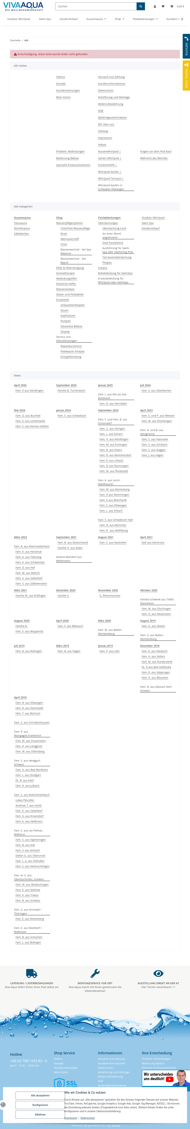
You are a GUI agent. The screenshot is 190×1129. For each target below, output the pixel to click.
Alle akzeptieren (40, 1095)
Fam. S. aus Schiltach (154, 444)
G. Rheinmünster (110, 595)
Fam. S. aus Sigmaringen (31, 839)
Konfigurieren (40, 1105)
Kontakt (61, 83)
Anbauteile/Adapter (73, 305)
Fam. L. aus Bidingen (28, 942)
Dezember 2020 (65, 590)
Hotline (60, 77)
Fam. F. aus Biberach (70, 626)
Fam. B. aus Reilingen (29, 651)
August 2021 (105, 537)
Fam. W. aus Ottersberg (30, 751)
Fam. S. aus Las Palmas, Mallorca (28, 832)
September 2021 (66, 537)
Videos (102, 144)
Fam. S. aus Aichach (28, 850)
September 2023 (108, 410)
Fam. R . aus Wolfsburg (114, 530)
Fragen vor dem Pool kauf (155, 151)
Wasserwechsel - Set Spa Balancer (76, 251)
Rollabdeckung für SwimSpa (115, 273)
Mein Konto (63, 97)
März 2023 (20, 537)
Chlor (64, 244)
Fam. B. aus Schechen (29, 937)
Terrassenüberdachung (117, 257)
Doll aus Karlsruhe (153, 542)
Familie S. (63, 595)
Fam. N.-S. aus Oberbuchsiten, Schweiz (29, 877)
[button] (155, 6)
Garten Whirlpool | (109, 158)
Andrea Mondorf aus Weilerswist (69, 558)
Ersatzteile (62, 299)
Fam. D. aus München (113, 525)
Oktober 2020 (148, 590)
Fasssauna (20, 223)
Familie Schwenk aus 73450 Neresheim (157, 601)
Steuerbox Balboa (71, 326)
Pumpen (66, 321)
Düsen (64, 310)
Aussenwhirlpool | (109, 151)
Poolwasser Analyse (73, 351)
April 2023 (146, 410)
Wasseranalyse (65, 289)
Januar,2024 (63, 410)
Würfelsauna (22, 228)
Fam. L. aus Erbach (111, 510)
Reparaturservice (71, 346)
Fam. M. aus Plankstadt (114, 471)
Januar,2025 (105, 385)
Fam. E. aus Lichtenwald (30, 421)
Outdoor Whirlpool (153, 217)
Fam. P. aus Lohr (110, 651)
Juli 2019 (19, 645)
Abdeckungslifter (66, 278)
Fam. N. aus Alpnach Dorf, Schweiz (156, 688)
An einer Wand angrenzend (112, 235)
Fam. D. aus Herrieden (113, 403)
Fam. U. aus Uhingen (112, 428)
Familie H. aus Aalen (70, 547)
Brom (64, 233)
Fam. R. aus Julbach (28, 785)
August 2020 (21, 620)
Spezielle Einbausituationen (73, 165)
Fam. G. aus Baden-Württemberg (152, 637)
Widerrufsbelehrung (110, 104)
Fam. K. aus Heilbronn (29, 821)
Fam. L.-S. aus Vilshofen (30, 861)
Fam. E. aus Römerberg (30, 918)
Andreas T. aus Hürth (29, 805)
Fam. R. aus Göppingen (156, 672)
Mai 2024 (19, 410)
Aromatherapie (65, 273)
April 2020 (62, 620)
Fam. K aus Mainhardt (113, 500)
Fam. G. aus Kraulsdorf (30, 816)
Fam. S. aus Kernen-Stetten (32, 426)
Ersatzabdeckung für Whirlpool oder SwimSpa (113, 280)
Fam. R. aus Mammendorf (115, 455)
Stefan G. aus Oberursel (30, 855)
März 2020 (104, 620)
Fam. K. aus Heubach (154, 651)
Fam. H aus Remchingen (114, 494)
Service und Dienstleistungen (66, 338)
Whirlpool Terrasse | (111, 178)
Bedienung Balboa (67, 158)
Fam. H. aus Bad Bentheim (32, 769)
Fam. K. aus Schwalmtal (30, 562)
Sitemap (103, 131)
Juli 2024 (145, 385)
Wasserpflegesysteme (69, 223)
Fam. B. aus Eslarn (111, 450)
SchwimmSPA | (107, 165)
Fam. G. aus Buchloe (28, 415)
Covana (102, 268)
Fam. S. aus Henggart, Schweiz (27, 762)
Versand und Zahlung (111, 77)
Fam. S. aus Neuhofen (113, 542)
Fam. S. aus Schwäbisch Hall (115, 519)
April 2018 (20, 697)
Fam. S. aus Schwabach (72, 415)
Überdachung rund (114, 228)
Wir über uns (106, 124)
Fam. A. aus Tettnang (28, 557)
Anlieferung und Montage (114, 97)
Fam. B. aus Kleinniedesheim (32, 546)
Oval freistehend (113, 242)
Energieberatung (71, 356)
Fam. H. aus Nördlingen (114, 439)
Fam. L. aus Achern (111, 434)
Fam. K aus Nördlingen (30, 390)
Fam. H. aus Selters (153, 656)
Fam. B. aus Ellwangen (29, 702)
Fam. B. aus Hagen (69, 651)
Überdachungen (108, 223)
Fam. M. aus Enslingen (113, 444)
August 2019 (148, 620)
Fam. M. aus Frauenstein (31, 740)
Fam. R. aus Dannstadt (29, 708)
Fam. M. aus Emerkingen (157, 421)
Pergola (107, 262)
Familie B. (21, 626)
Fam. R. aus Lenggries (29, 746)
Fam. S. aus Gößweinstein (31, 583)
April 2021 (146, 537)
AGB (100, 110)
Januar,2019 (105, 645)
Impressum (70, 1118)
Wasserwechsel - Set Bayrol (73, 260)
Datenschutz (88, 1118)
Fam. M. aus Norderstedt (157, 661)
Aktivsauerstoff (70, 239)
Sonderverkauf (151, 228)
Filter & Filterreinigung (70, 268)
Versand (115, 1125)
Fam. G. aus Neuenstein (156, 614)
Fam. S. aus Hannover (155, 439)
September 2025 (66, 385)
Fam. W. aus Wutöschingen (32, 884)
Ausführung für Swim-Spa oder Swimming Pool (118, 250)
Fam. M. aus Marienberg (115, 489)
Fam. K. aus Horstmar (29, 551)
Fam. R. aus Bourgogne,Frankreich (27, 733)
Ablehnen (40, 1114)
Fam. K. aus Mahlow (28, 890)
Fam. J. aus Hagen (152, 455)
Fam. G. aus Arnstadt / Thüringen (27, 911)
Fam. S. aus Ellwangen (113, 505)
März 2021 (20, 590)
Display (65, 331)
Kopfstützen (68, 315)
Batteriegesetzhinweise (112, 117)
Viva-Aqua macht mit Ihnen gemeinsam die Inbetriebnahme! (95, 987)
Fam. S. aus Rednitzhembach (32, 794)
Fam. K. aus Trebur (27, 895)
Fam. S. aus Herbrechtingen (33, 866)
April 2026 (20, 385)
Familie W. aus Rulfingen (31, 595)
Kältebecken (21, 233)
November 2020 (108, 590)
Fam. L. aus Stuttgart (28, 775)
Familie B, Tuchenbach (71, 390)
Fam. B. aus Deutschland (73, 542)
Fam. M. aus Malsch (28, 573)
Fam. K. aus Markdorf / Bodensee (28, 929)
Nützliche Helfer (66, 283)
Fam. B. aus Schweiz (28, 900)
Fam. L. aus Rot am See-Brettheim (112, 396)
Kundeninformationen (111, 83)
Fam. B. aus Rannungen (114, 465)
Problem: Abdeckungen (70, 151)
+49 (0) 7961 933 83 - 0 (28, 1060)
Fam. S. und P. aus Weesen (158, 415)
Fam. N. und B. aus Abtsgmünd (151, 432)
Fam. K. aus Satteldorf (29, 578)
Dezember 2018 (149, 645)
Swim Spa (148, 223)
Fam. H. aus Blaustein (155, 677)
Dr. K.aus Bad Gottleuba (156, 667)
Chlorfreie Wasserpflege (75, 228)
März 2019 (62, 645)
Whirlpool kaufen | (109, 171)
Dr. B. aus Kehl (25, 780)
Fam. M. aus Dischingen (156, 608)
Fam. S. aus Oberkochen (156, 390)
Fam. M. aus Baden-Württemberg (110, 631)
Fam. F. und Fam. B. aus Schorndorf (112, 421)
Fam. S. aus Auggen (154, 450)
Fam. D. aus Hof (25, 567)
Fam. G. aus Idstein (153, 626)
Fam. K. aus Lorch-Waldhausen (109, 482)
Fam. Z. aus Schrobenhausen (32, 722)
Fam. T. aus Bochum (28, 713)
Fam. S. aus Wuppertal (29, 631)
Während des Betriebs (154, 158)
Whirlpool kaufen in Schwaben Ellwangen (111, 187)
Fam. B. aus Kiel (25, 845)
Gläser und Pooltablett (70, 294)
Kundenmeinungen (68, 90)
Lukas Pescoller (25, 800)
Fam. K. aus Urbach (111, 460)
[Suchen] (96, 6)
